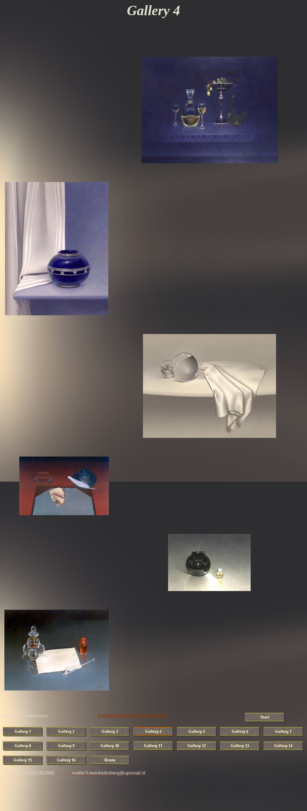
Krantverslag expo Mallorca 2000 (132, 715)
